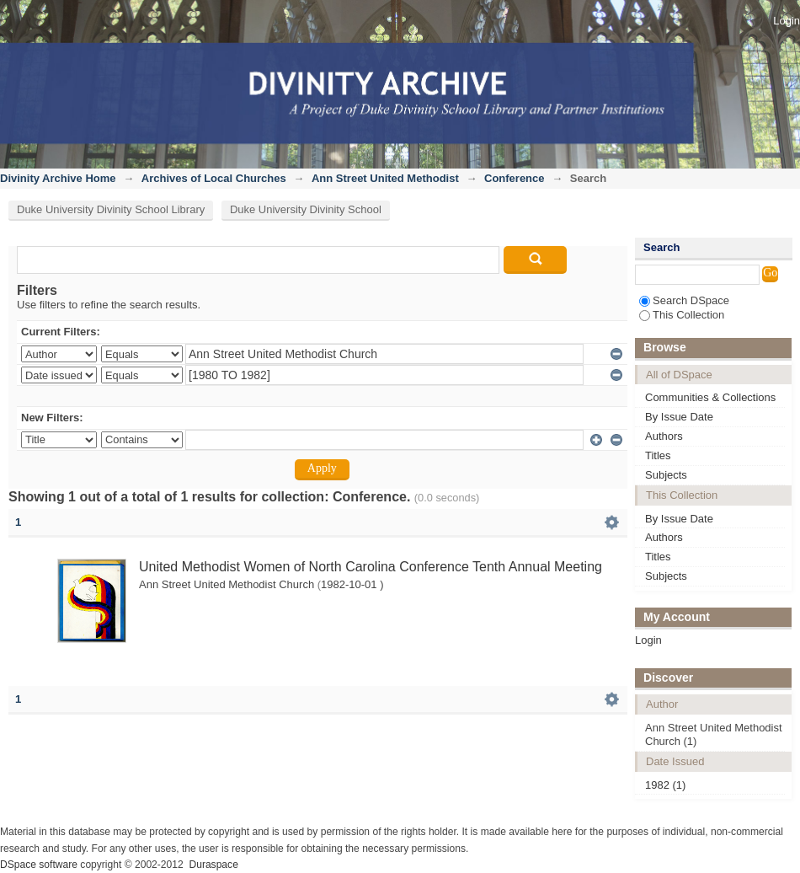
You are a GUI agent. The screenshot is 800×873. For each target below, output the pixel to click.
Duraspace (213, 864)
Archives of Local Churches (213, 178)
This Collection (681, 314)
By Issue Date (679, 416)
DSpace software (38, 864)
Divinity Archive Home (58, 178)
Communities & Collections (710, 397)
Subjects (666, 475)
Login (786, 20)
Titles (658, 455)
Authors (664, 436)
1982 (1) (665, 785)
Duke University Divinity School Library (111, 209)
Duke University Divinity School (305, 209)
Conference (514, 178)
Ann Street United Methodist (385, 178)
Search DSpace (684, 300)
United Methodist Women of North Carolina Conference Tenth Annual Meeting (370, 567)
